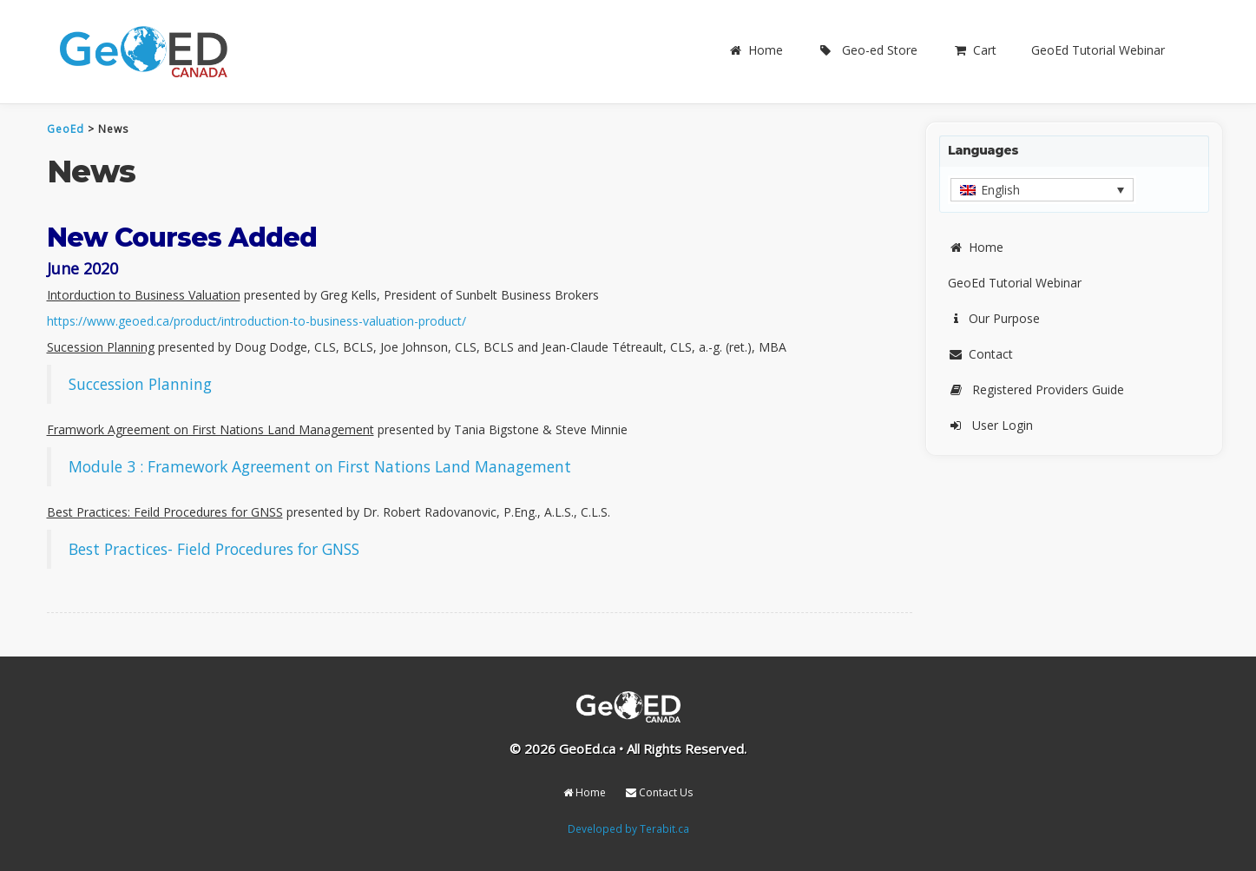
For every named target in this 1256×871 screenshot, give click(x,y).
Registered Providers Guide (1036, 389)
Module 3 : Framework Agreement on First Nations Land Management (320, 466)
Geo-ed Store (867, 50)
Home (755, 50)
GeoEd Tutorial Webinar (1098, 50)
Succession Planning (140, 383)
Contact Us (659, 792)
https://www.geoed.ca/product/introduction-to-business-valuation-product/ (256, 321)
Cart (974, 50)
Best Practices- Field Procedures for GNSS (214, 548)
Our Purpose (994, 318)
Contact (980, 354)
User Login (990, 425)
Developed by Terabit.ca (628, 828)
